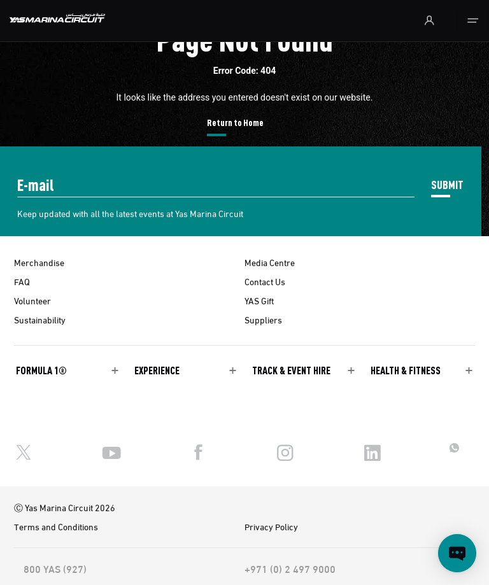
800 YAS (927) (55, 568)
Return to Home (235, 122)
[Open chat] (457, 553)
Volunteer (32, 300)
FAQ (22, 281)
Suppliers (263, 319)
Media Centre (269, 262)
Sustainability (40, 319)
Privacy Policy (271, 526)
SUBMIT (447, 184)
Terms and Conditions (56, 526)
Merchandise (39, 262)
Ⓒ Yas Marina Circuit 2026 (64, 507)
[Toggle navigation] (473, 21)
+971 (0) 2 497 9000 (290, 568)
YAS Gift (259, 300)
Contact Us (264, 281)
